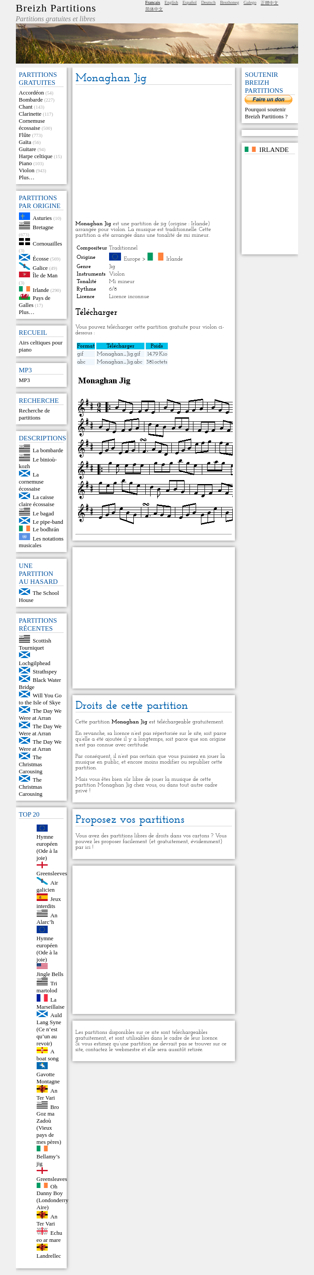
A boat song (48, 1055)
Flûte (25, 135)
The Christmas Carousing (30, 764)
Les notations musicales (41, 542)
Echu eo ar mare (49, 1236)
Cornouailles (47, 243)
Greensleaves (52, 1179)
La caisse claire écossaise (36, 500)
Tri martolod (47, 987)
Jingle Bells (50, 974)
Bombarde (31, 99)
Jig (112, 266)
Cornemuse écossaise (32, 124)
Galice (40, 268)
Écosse (41, 258)
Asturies (42, 218)
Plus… (26, 177)
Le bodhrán (46, 529)
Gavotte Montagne (48, 1078)
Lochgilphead (34, 663)
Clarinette (30, 113)
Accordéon (31, 92)
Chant (26, 106)
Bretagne (43, 227)
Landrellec (49, 1255)
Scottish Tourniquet (35, 644)
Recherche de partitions (34, 414)
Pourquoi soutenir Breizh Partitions (265, 113)
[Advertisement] (154, 153)
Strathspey (45, 671)
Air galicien (47, 886)
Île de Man (45, 275)
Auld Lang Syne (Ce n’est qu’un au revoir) (49, 1029)
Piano (25, 163)
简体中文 (154, 9)
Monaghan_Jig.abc (119, 362)
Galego (250, 2)
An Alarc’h (47, 918)
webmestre (127, 1049)
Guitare (27, 149)
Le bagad (43, 513)
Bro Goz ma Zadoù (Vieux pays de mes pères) (49, 1124)
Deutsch (208, 2)
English (171, 2)
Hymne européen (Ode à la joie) (47, 847)
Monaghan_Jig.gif (118, 354)
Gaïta (25, 142)
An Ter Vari (47, 1094)
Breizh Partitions (56, 8)
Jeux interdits (49, 902)
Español (189, 2)
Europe (132, 259)
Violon (26, 170)
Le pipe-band (48, 521)
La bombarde (48, 450)
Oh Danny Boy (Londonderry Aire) (52, 1197)
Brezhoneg (229, 2)
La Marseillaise (51, 1003)
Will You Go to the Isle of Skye (40, 699)
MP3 (24, 380)
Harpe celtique (36, 156)
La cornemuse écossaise (31, 481)
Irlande (41, 289)
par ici (83, 847)
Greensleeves (52, 873)
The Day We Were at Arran (40, 714)
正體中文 (269, 2)
